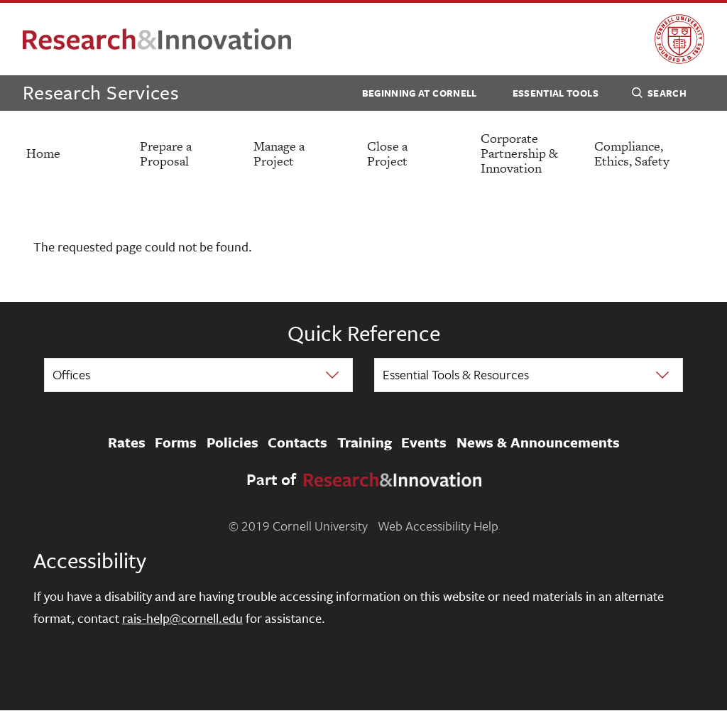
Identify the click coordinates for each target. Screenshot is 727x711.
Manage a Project (279, 153)
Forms (176, 442)
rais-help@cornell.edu (182, 618)
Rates (127, 442)
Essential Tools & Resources (456, 374)
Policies (232, 442)
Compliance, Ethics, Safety (631, 153)
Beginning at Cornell (419, 93)
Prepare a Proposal (166, 153)
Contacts (297, 442)
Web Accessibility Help (438, 525)
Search (659, 95)
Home (43, 153)
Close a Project (387, 153)
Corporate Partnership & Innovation (519, 153)
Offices (71, 374)
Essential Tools (555, 93)
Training (364, 442)
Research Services (101, 92)
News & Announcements (538, 442)
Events (424, 442)
